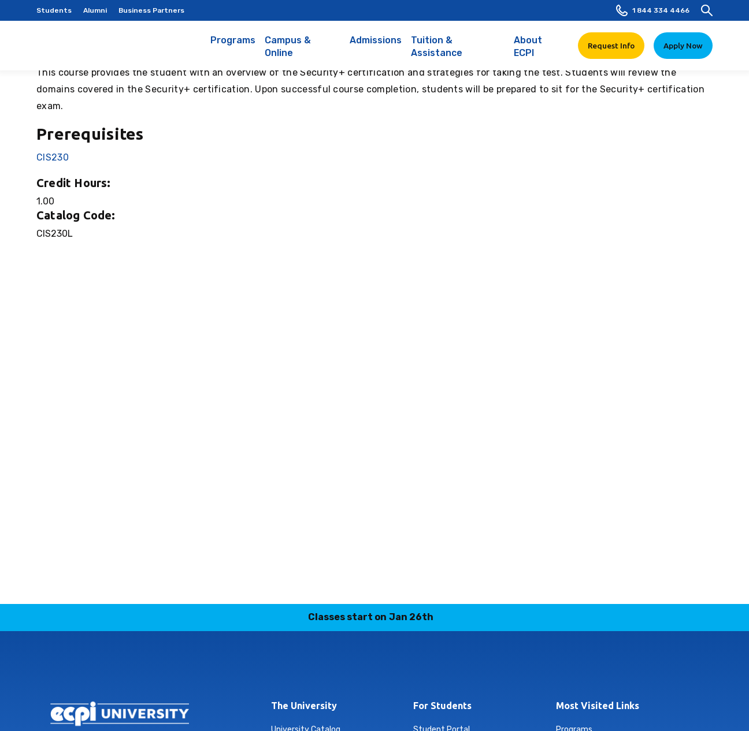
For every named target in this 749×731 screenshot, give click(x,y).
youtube (415, 669)
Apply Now (683, 45)
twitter (388, 669)
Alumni (95, 10)
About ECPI (539, 52)
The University (304, 705)
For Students (442, 705)
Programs (232, 46)
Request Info (611, 45)
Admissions (376, 46)
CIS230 (52, 157)
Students (54, 10)
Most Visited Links (597, 705)
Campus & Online (302, 52)
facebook (443, 669)
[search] (707, 10)
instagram (307, 669)
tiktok (361, 669)
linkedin (334, 669)
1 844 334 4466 (652, 10)
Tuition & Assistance (458, 52)
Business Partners (151, 10)
